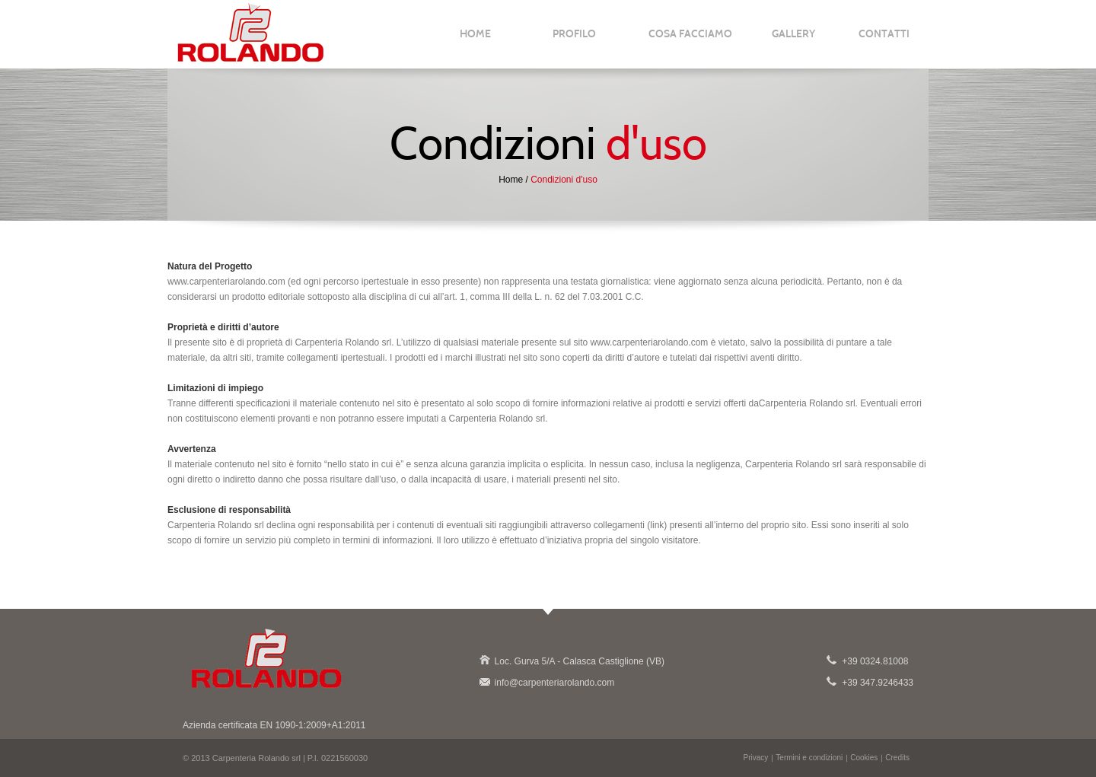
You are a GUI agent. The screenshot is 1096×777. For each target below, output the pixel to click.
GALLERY (793, 40)
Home (511, 179)
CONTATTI (884, 40)
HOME (475, 40)
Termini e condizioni (809, 757)
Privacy (756, 757)
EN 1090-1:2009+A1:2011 (312, 725)
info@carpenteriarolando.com (484, 681)
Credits (897, 757)
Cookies (864, 757)
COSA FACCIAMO (690, 40)
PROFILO (574, 40)
